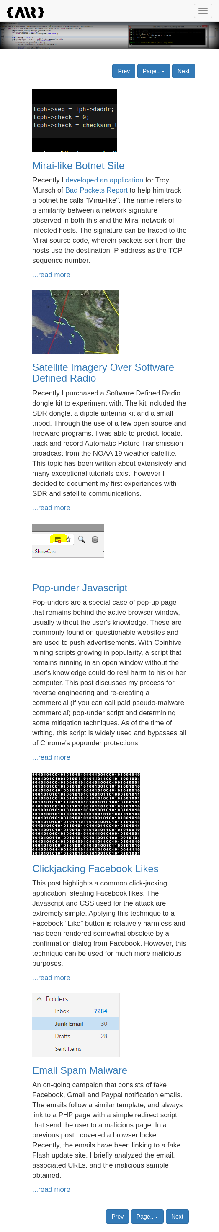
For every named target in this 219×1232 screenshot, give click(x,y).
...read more (51, 275)
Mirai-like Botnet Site (78, 165)
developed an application (105, 180)
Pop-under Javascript (79, 587)
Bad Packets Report (96, 190)
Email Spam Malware (79, 1070)
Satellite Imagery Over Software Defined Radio (103, 373)
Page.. (154, 71)
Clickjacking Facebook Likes (95, 868)
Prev (124, 71)
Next (184, 71)
